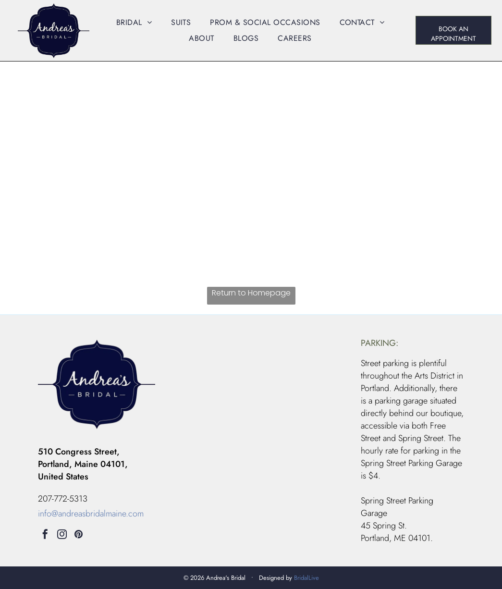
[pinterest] (79, 535)
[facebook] (45, 535)
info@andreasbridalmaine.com (91, 513)
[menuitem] (134, 22)
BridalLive (306, 577)
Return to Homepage (251, 292)
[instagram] (62, 535)
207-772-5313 (62, 498)
